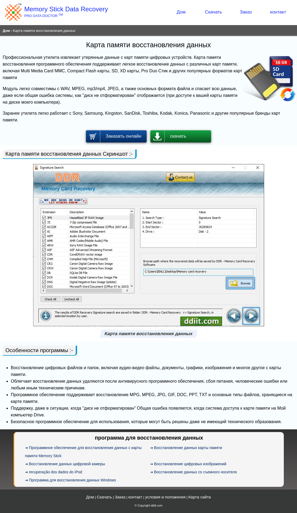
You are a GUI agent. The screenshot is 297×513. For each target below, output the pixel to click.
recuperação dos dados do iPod (55, 472)
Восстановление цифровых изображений (190, 464)
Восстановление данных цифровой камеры (67, 464)
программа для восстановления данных (149, 438)
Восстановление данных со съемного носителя (195, 472)
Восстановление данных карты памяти (188, 448)
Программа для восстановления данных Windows (72, 480)
